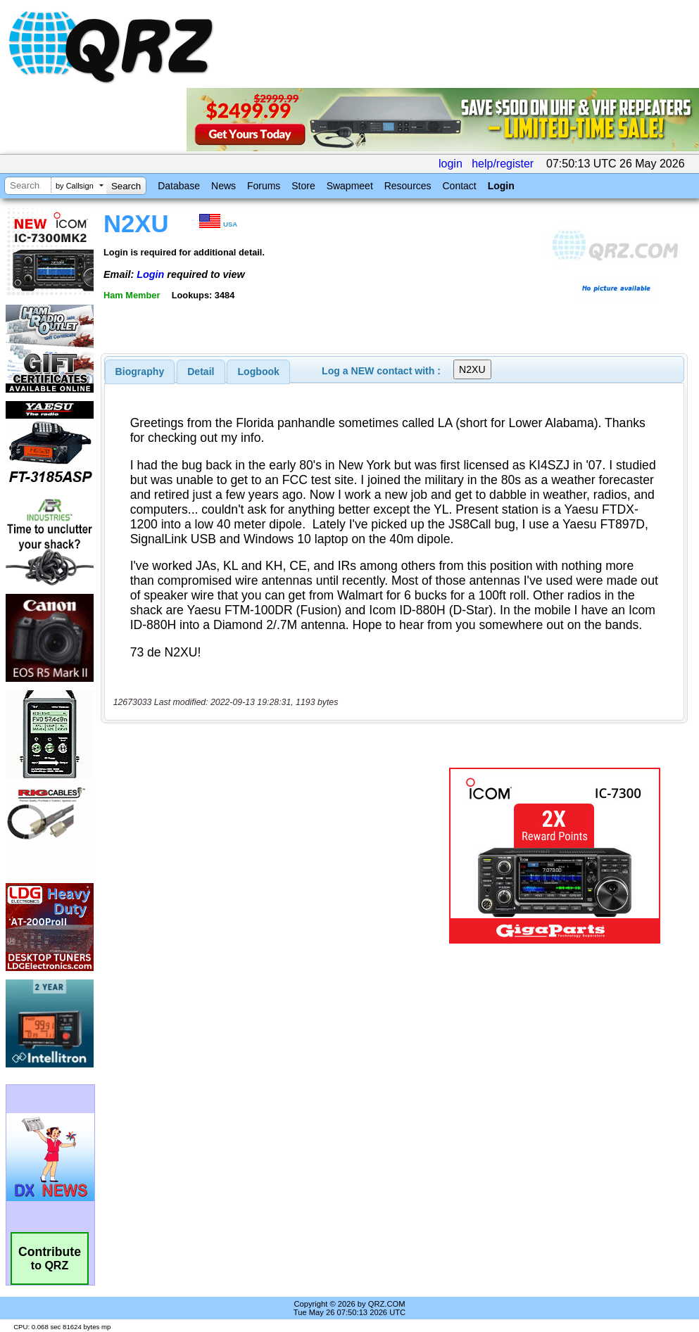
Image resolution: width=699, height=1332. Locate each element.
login (450, 164)
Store (303, 185)
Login (501, 185)
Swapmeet (350, 185)
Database (179, 185)
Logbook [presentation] (258, 371)
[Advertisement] (272, 855)
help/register (503, 164)
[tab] (140, 371)
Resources (408, 185)
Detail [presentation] (200, 371)
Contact (459, 185)
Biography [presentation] (140, 371)
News (223, 185)
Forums (263, 185)
